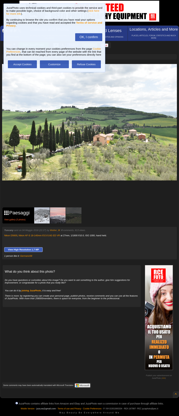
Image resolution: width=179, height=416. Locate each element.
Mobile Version (28, 408)
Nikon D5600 (10, 235)
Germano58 (26, 256)
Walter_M (55, 230)
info (163, 378)
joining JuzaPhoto (31, 290)
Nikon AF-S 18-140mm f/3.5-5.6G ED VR (39, 235)
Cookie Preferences (92, 408)
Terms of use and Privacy (69, 408)
